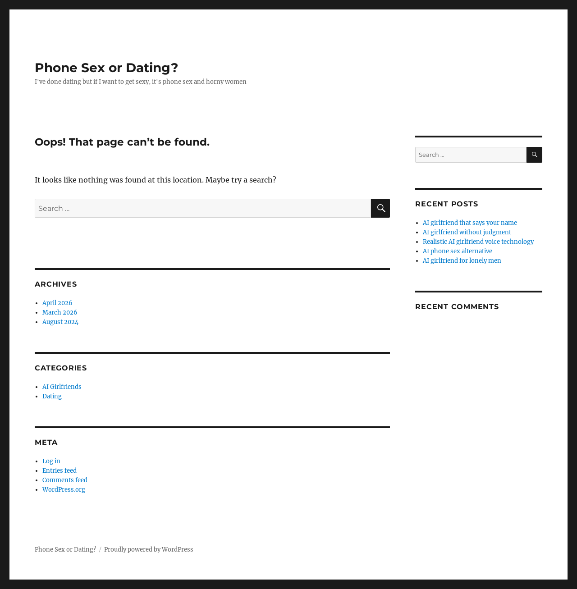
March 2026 (60, 312)
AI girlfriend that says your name (470, 223)
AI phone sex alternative (457, 251)
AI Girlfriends (62, 387)
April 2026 (57, 303)
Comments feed (64, 480)
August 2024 (60, 322)
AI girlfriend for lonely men (462, 261)
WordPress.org (63, 489)
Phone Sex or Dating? (106, 67)
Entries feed (59, 471)
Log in (51, 461)
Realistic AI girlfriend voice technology (478, 242)
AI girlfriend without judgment (467, 232)
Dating (52, 396)
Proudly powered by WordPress (148, 549)
